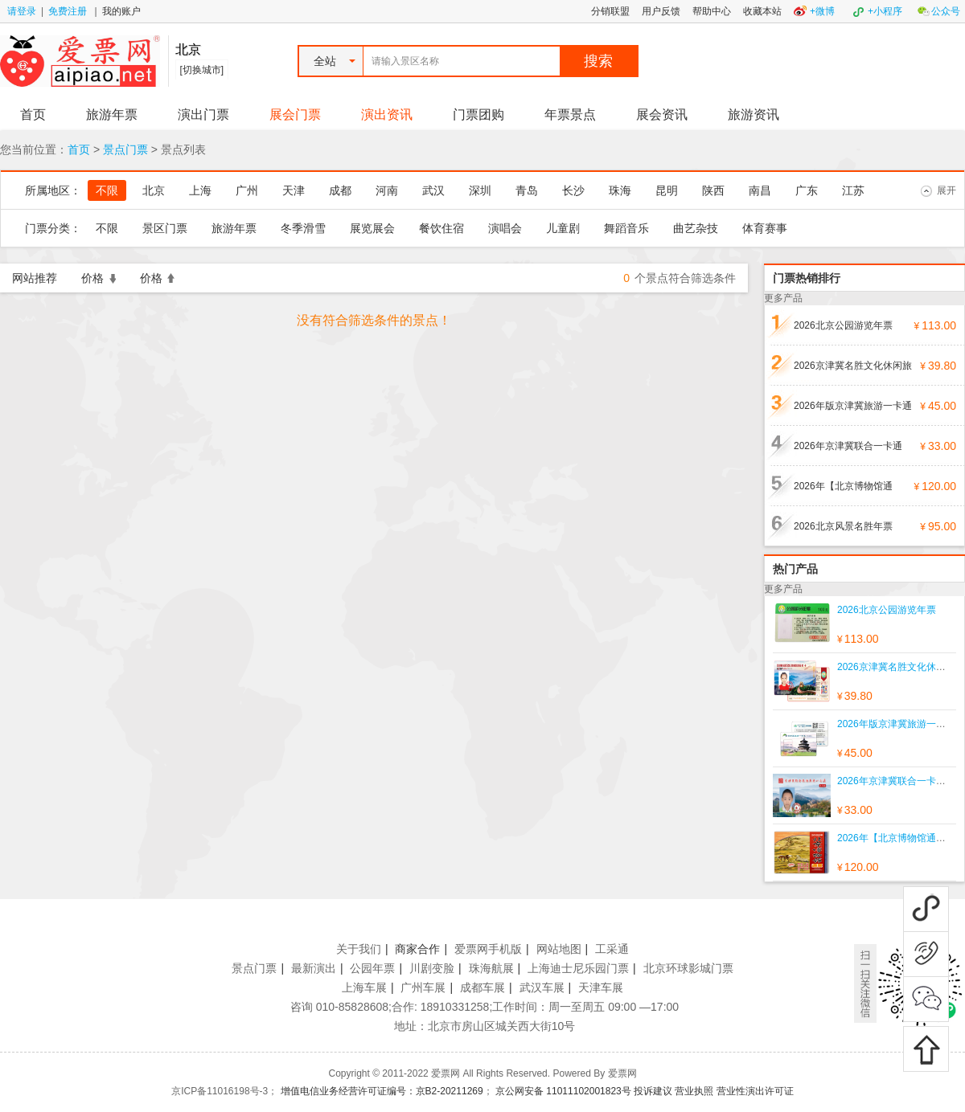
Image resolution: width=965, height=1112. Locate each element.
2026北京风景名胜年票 (843, 526)
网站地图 (558, 948)
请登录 (21, 11)
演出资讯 (387, 114)
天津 (293, 190)
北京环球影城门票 (688, 968)
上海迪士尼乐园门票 (578, 968)
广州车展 (423, 987)
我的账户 (121, 11)
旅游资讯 (753, 114)
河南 (387, 190)
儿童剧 (563, 228)
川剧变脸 (431, 968)
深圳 (480, 190)
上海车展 (364, 987)
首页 (33, 114)
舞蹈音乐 (626, 228)
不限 (107, 190)
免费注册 (67, 11)
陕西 (713, 190)
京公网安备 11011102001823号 (563, 1091)
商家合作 (417, 948)
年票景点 (570, 114)
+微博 (822, 11)
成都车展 (482, 987)
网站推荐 (34, 278)
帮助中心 (711, 11)
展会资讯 (662, 114)
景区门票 (164, 228)
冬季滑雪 (303, 228)
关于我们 (358, 948)
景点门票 (125, 149)
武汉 (433, 190)
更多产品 (783, 298)
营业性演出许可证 (755, 1091)
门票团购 (478, 114)
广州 (247, 190)
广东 (806, 190)
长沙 (573, 190)
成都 (340, 190)
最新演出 (313, 968)
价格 (98, 278)
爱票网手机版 (488, 948)
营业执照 (694, 1091)
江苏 (853, 190)
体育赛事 (764, 228)
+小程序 (885, 11)
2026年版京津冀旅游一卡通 (853, 405)
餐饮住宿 (441, 228)
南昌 (760, 190)
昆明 (666, 190)
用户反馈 (661, 11)
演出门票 (203, 114)
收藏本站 (762, 11)
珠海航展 (491, 968)
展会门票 (295, 114)
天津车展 (600, 987)
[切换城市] (202, 70)
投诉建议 (653, 1091)
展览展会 (372, 228)
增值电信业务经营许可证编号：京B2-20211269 (382, 1091)
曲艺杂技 (695, 228)
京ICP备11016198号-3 (219, 1091)
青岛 (526, 190)
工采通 (612, 948)
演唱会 (505, 228)
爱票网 (622, 1073)
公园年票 (372, 968)
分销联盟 (610, 11)
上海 (200, 190)
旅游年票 (112, 114)
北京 (153, 190)
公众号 (945, 11)
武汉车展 (542, 987)
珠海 (620, 190)
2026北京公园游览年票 (843, 325)
